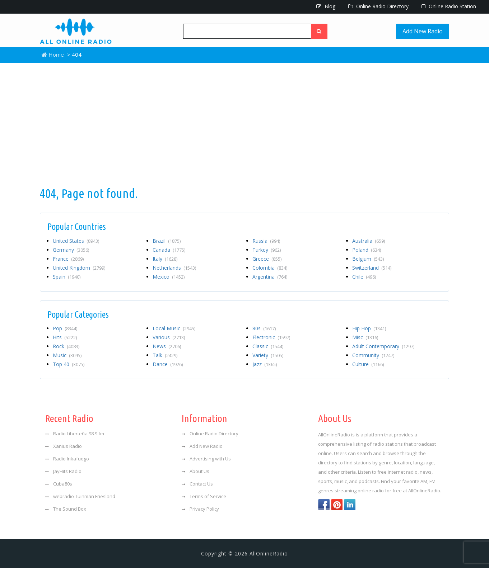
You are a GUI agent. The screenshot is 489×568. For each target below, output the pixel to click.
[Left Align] (319, 31)
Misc (365, 337)
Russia (266, 240)
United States (76, 240)
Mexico (169, 276)
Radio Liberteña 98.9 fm (74, 433)
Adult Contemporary (383, 346)
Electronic (271, 337)
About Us (195, 471)
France (68, 258)
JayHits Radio (63, 471)
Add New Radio (422, 31)
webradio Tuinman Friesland (80, 496)
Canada (169, 249)
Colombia (269, 267)
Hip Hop (369, 328)
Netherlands (174, 267)
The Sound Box (65, 509)
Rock (66, 346)
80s (264, 328)
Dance (168, 364)
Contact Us (197, 484)
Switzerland (371, 267)
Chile (364, 276)
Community (373, 355)
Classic (267, 346)
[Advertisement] (244, 124)
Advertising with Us (206, 458)
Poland (366, 249)
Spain (66, 276)
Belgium (368, 258)
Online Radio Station (449, 6)
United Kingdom (79, 267)
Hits (65, 337)
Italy (165, 258)
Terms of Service (204, 496)
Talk (165, 355)
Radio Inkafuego (67, 458)
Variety (267, 355)
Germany (71, 249)
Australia (368, 240)
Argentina (269, 276)
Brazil (167, 240)
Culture (368, 364)
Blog (325, 6)
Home (53, 54)
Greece (266, 258)
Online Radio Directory (378, 6)
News (167, 346)
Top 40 (68, 364)
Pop (65, 328)
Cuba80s (58, 484)
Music (67, 355)
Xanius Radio (63, 446)
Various (169, 337)
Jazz (264, 364)
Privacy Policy (200, 509)
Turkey (266, 249)
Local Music (174, 328)
